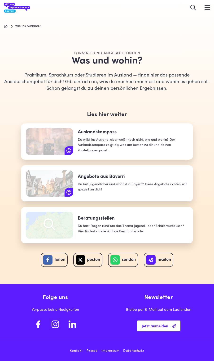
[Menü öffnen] (207, 7)
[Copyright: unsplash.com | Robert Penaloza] (69, 150)
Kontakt (76, 351)
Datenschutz (133, 351)
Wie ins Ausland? (28, 26)
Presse (92, 351)
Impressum (110, 351)
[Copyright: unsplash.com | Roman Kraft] (69, 192)
